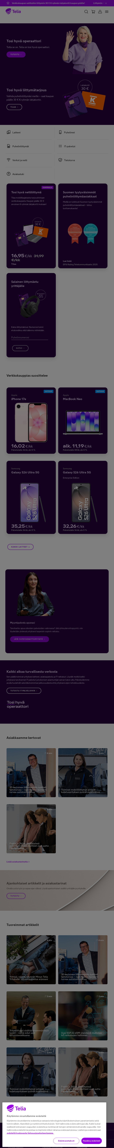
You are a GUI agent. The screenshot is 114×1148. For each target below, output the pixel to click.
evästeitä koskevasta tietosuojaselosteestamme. (30, 1142)
